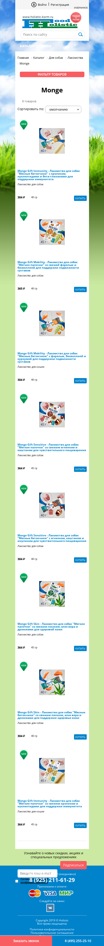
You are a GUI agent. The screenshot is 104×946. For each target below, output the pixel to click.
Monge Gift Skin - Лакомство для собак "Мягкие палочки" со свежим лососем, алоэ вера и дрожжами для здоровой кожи (51, 627)
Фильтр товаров (52, 74)
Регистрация (60, 5)
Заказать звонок (26, 941)
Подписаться (73, 865)
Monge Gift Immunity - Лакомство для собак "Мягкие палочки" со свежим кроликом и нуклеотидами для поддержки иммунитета (50, 803)
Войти (42, 5)
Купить (80, 198)
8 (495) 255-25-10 (78, 941)
